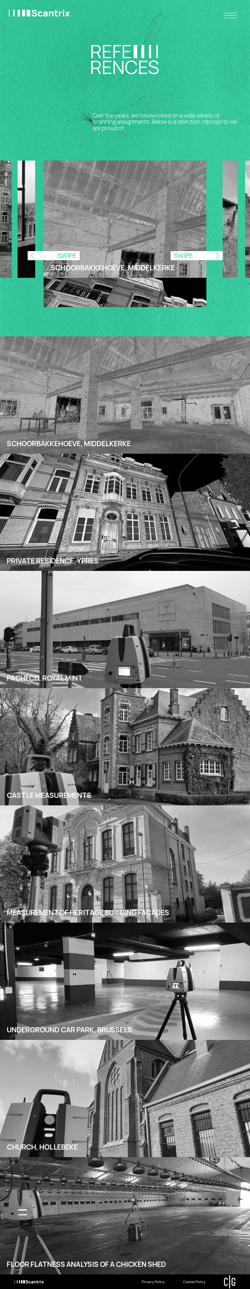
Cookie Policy (194, 1281)
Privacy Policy (153, 1281)
